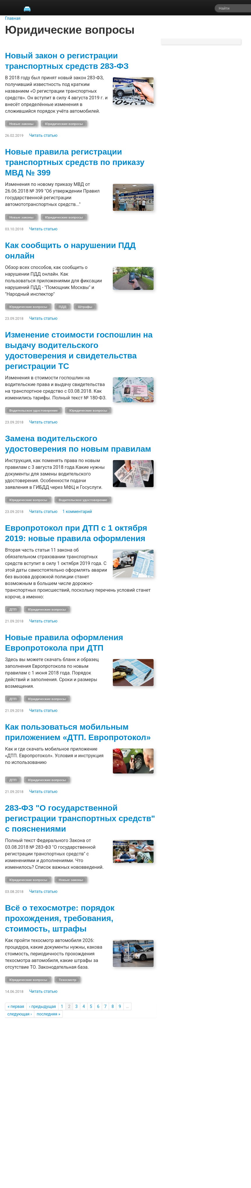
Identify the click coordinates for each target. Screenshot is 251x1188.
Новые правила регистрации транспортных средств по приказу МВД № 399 (74, 162)
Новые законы (21, 124)
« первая (16, 1006)
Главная (12, 18)
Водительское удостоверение (33, 410)
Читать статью (43, 135)
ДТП (12, 609)
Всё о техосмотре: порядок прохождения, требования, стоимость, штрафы (59, 918)
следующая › (19, 1014)
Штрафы (85, 307)
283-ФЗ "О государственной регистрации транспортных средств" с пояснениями (80, 818)
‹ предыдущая (42, 1006)
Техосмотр (67, 980)
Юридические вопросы (64, 124)
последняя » (48, 1014)
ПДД (62, 307)
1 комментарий (77, 511)
